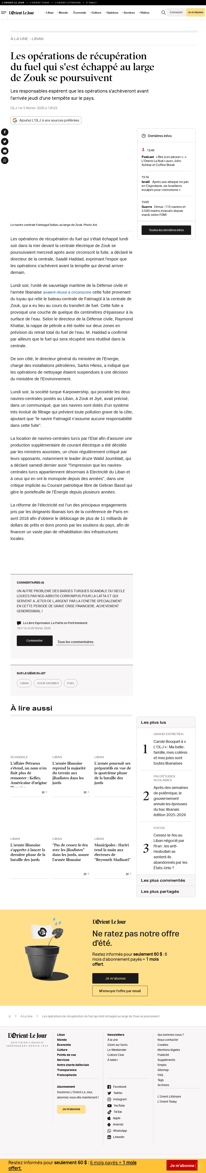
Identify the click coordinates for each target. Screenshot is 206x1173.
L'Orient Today (40, 2)
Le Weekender (116, 1052)
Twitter (118, 1095)
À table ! (91, 2)
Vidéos (144, 12)
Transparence (67, 1072)
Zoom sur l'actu (117, 1047)
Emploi (162, 1067)
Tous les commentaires (92, 644)
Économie (79, 12)
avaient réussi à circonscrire (69, 292)
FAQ (160, 1077)
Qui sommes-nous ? (171, 1036)
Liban (49, 12)
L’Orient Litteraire (68, 2)
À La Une (19, 38)
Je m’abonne (195, 12)
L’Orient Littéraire (169, 1098)
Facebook (119, 1088)
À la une (112, 1042)
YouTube (119, 1107)
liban (26, 687)
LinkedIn (118, 1139)
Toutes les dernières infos (166, 230)
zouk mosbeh (53, 687)
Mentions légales (169, 1052)
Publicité (163, 1057)
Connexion (176, 12)
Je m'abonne (182, 1165)
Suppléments (166, 1062)
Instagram (120, 1101)
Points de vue (66, 1057)
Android (118, 1126)
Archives (163, 1087)
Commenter (42, 644)
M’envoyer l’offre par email (120, 993)
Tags (161, 1082)
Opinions (112, 12)
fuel (80, 687)
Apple (116, 1120)
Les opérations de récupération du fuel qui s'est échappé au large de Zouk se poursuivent (100, 1018)
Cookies (163, 1047)
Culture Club (115, 1057)
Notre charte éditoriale (73, 1067)
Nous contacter (168, 1042)
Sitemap (163, 1072)
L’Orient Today (167, 1103)
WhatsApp (120, 1132)
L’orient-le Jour (13, 2)
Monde (63, 12)
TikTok (118, 1114)
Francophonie (67, 1077)
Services (129, 12)
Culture (96, 12)
